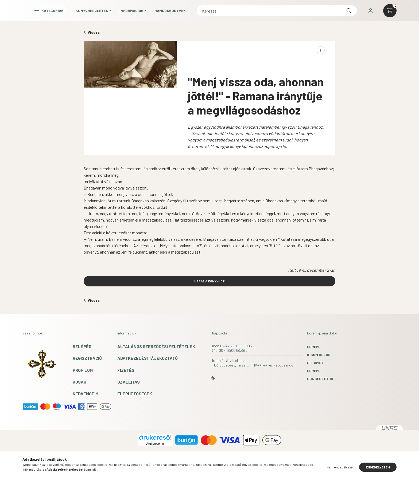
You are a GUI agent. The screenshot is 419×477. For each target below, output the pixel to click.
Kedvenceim (85, 393)
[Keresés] (307, 12)
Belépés (82, 346)
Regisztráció (87, 358)
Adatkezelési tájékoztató (147, 358)
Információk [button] (193, 11)
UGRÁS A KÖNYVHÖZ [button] (209, 281)
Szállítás (128, 381)
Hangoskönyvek (232, 11)
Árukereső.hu (155, 443)
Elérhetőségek (134, 393)
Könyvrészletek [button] (154, 11)
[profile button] (370, 12)
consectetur (320, 378)
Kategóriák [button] (111, 11)
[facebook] (321, 50)
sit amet (315, 362)
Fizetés (125, 370)
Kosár (79, 381)
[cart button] (390, 12)
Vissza (92, 32)
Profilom (83, 370)
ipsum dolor (319, 354)
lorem (313, 346)
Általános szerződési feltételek (156, 346)
